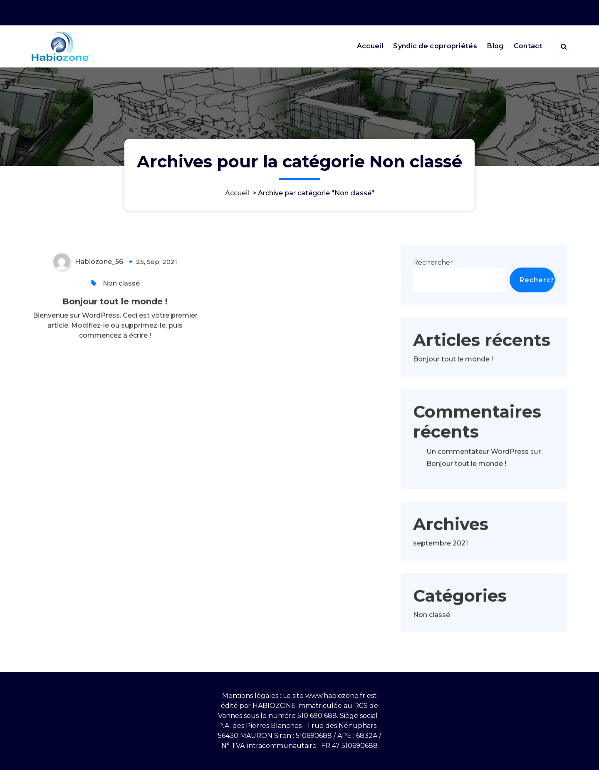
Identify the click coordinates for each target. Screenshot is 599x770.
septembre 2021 (440, 558)
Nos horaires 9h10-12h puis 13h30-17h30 (447, 11)
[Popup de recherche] (563, 46)
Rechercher (433, 278)
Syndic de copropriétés (435, 46)
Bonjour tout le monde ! (115, 316)
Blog (495, 46)
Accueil (370, 46)
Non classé (121, 298)
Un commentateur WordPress (477, 467)
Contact (528, 46)
